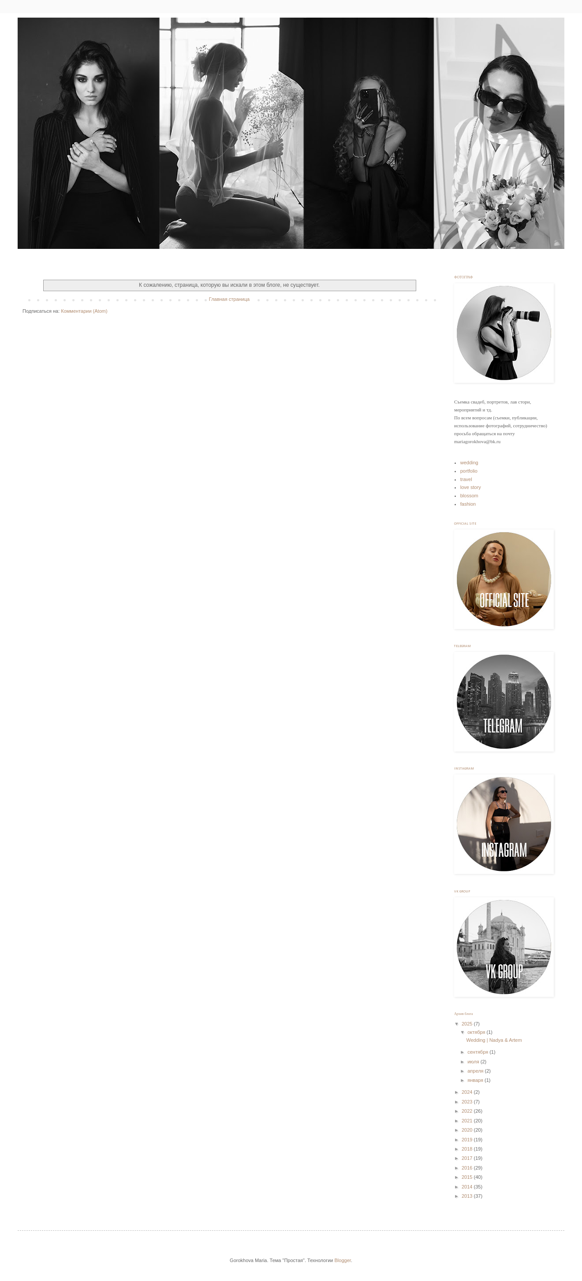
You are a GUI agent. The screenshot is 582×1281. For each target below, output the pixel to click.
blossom (469, 495)
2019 (468, 1139)
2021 (468, 1120)
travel (466, 479)
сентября (478, 1052)
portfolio (469, 471)
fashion (468, 504)
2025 (468, 1023)
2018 (468, 1148)
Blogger (343, 1260)
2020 (468, 1130)
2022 (468, 1111)
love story (470, 487)
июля (474, 1061)
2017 (468, 1158)
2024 (468, 1092)
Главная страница (229, 299)
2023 (468, 1101)
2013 (468, 1196)
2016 (468, 1167)
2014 (468, 1186)
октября (476, 1032)
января (476, 1080)
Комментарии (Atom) (84, 311)
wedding (469, 462)
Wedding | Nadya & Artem (494, 1040)
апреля (476, 1071)
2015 (468, 1177)
